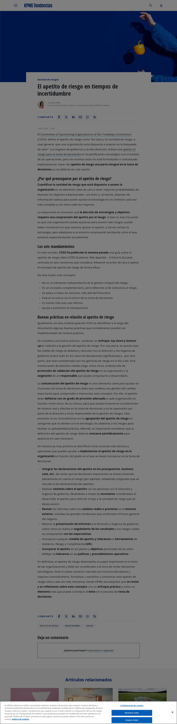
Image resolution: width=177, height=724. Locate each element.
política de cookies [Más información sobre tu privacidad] (20, 719)
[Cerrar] (172, 712)
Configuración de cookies (132, 705)
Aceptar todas (131, 720)
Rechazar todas (132, 712)
